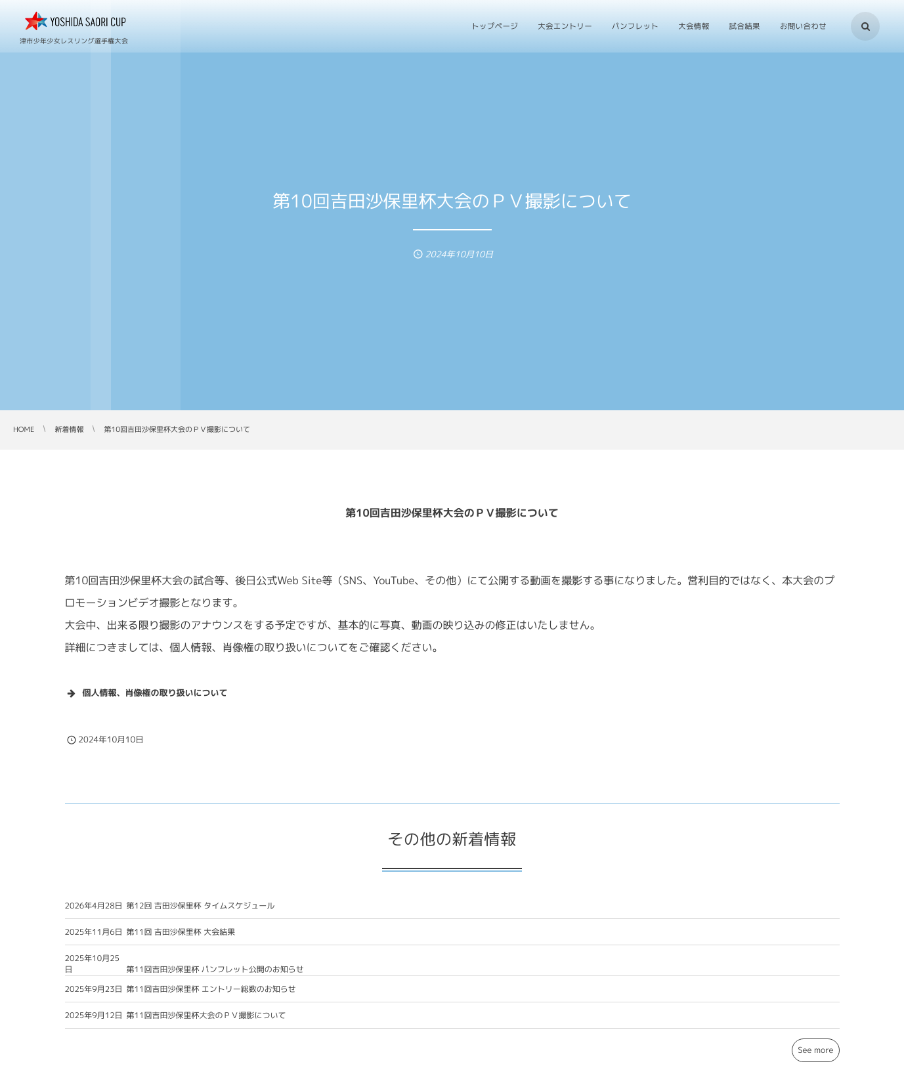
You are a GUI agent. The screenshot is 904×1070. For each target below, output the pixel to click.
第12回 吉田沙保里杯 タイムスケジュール (201, 912)
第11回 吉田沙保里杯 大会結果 (181, 938)
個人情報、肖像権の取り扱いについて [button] (146, 693)
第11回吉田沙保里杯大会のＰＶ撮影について (206, 1021)
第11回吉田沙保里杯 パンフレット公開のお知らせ (215, 975)
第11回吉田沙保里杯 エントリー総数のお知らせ (211, 995)
